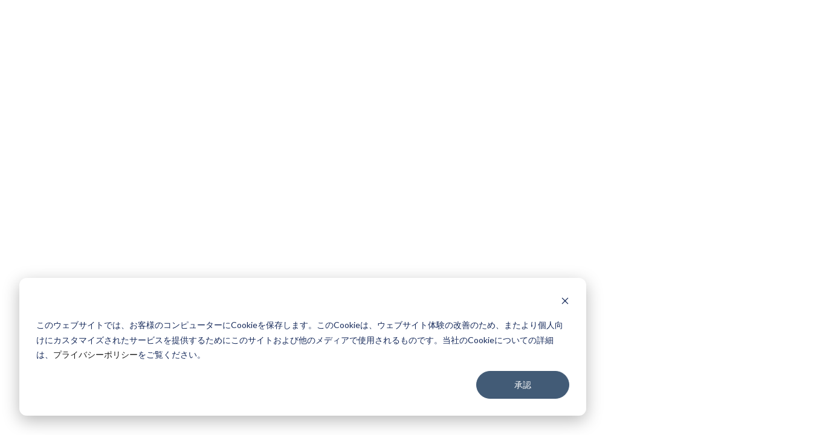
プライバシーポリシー (95, 354)
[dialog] (302, 347)
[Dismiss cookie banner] (565, 302)
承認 (522, 384)
